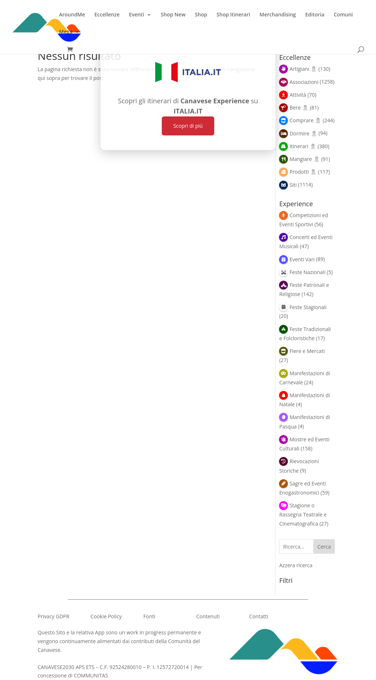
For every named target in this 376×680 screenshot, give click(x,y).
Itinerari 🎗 (303, 146)
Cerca (324, 546)
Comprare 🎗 (306, 120)
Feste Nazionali (308, 272)
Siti (293, 184)
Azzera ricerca (295, 565)
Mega (66, 32)
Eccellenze (107, 15)
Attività (298, 94)
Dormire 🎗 (303, 133)
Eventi (136, 15)
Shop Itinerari (233, 15)
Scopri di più (188, 125)
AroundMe (72, 15)
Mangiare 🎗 (305, 158)
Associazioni (304, 81)
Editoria (315, 15)
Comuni (343, 15)
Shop (201, 15)
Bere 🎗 (299, 107)
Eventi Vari (302, 259)
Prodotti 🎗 (303, 171)
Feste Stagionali (308, 307)
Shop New (173, 15)
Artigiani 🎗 (303, 68)
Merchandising (277, 15)
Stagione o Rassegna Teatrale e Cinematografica (302, 514)
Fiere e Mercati (307, 350)
